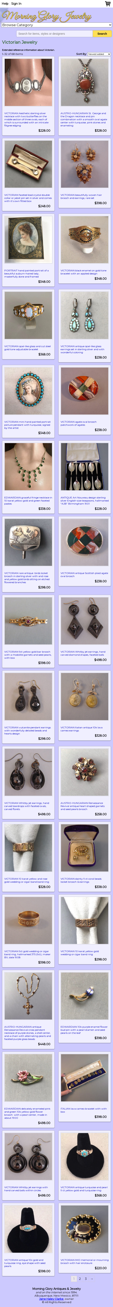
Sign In (16, 4)
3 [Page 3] (86, 1279)
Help (5, 4)
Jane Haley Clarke (51, 1298)
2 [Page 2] (80, 1279)
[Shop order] (99, 54)
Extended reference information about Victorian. (28, 50)
